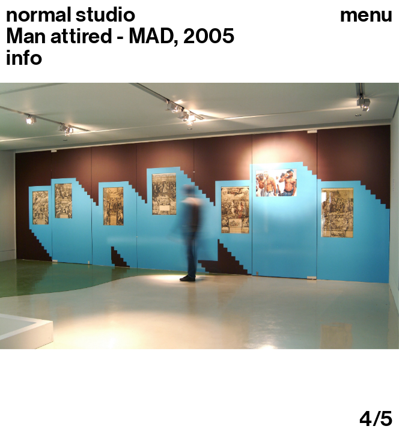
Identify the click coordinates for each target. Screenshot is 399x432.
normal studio (70, 14)
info (24, 57)
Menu (366, 14)
